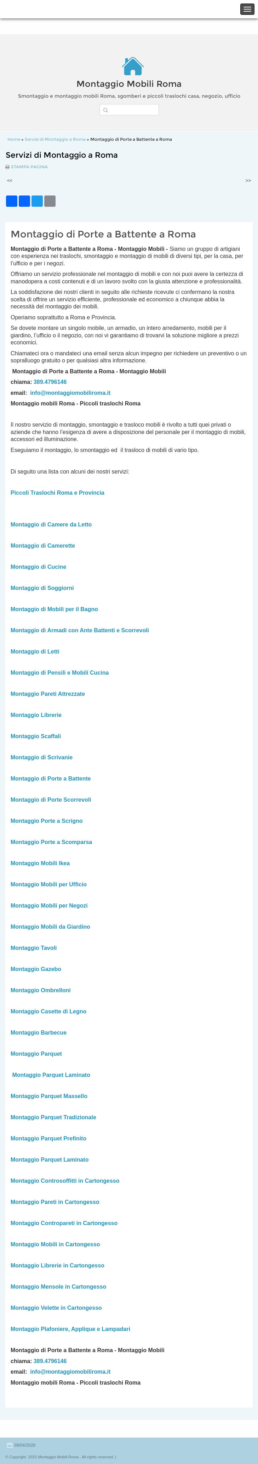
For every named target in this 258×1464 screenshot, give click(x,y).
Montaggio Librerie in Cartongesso (57, 1266)
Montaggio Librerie (36, 715)
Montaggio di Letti (35, 652)
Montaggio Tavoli (34, 948)
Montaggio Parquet (36, 1054)
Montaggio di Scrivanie (42, 757)
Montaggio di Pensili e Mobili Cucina (60, 673)
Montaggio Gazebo (36, 969)
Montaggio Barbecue (39, 1033)
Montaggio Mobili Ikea (40, 863)
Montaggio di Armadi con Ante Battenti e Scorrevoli (80, 630)
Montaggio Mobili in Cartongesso (55, 1244)
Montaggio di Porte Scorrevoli (51, 800)
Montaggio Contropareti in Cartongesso (64, 1223)
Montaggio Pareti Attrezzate (48, 694)
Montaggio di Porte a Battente (51, 779)
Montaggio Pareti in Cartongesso (55, 1202)
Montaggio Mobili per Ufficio (49, 884)
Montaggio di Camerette (43, 546)
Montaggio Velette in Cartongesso (56, 1308)
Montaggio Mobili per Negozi (49, 906)
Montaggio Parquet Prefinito (48, 1138)
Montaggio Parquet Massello (49, 1096)
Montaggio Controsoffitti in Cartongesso (65, 1181)
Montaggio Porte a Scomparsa (51, 842)
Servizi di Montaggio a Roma (55, 139)
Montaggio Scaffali (36, 736)
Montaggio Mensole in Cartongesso (58, 1287)
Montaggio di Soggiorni (42, 588)
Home (13, 139)
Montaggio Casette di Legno (48, 1011)
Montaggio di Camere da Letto (51, 525)
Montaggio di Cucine (38, 567)
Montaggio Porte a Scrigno (47, 821)
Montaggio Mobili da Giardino (50, 927)
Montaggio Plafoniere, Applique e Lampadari (70, 1329)
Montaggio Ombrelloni (41, 990)
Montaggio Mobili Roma (129, 84)
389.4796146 (50, 382)
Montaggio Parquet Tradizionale (53, 1117)
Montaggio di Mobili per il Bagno (54, 609)
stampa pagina (29, 167)
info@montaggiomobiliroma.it (70, 393)
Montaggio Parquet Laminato (51, 1075)
